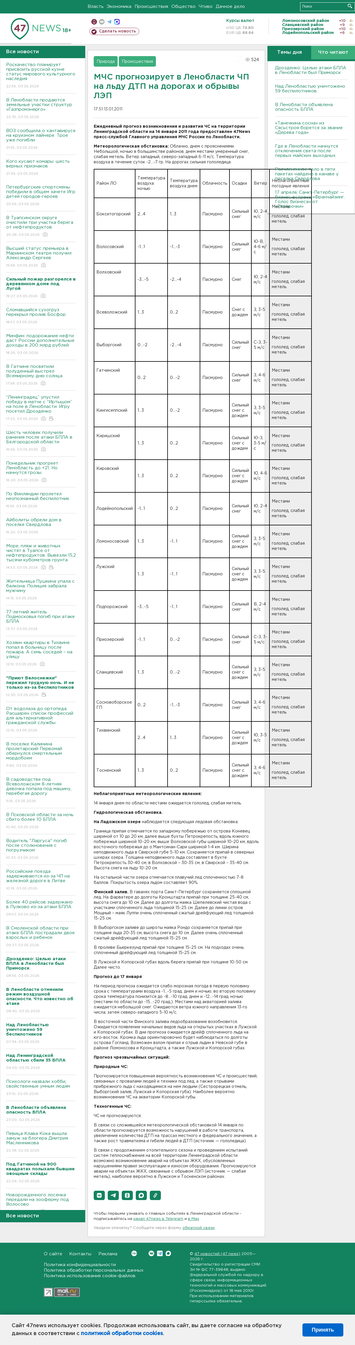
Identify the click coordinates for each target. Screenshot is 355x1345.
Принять (323, 1330)
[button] (99, 1195)
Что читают (333, 52)
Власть (96, 6)
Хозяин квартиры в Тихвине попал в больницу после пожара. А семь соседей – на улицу (41, 654)
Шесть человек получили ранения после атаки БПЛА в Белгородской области (41, 441)
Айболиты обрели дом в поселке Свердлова (41, 526)
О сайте (53, 1254)
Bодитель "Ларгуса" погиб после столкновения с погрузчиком (41, 849)
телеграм (109, 22)
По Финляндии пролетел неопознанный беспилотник (41, 500)
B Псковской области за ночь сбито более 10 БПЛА (41, 821)
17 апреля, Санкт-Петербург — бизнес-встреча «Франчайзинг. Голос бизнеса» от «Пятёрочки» (310, 199)
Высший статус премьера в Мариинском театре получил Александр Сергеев (41, 257)
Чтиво (206, 6)
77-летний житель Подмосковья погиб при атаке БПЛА (41, 620)
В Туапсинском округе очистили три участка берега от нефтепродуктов (41, 226)
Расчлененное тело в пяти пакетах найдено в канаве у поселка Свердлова (307, 174)
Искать (350, 6)
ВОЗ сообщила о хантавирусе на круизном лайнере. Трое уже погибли (41, 139)
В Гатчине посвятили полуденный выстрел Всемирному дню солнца (41, 375)
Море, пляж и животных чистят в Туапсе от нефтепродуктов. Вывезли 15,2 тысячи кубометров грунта (41, 557)
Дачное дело (230, 6)
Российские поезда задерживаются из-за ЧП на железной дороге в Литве (41, 880)
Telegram (160, 1253)
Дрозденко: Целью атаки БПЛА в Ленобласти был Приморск (310, 70)
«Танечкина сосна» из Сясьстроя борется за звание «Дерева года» (309, 127)
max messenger (117, 22)
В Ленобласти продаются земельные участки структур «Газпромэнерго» (41, 109)
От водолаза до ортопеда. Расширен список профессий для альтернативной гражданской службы (41, 720)
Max (168, 1253)
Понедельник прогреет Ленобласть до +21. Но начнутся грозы (41, 472)
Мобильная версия (94, 22)
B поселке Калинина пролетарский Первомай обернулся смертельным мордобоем (41, 755)
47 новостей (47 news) (217, 1254)
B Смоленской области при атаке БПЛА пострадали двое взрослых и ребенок (41, 937)
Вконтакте (134, 1253)
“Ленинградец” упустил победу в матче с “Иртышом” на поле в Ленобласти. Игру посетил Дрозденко (41, 408)
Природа (106, 61)
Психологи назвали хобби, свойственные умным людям (41, 1088)
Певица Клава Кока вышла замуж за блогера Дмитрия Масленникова (41, 1142)
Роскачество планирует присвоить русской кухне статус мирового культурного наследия (41, 76)
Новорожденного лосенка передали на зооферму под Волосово (41, 1203)
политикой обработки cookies (122, 1333)
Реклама (107, 1254)
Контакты (80, 1254)
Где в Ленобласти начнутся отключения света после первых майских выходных (306, 150)
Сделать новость (117, 31)
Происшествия (151, 6)
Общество (183, 6)
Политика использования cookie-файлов (89, 1276)
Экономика (119, 6)
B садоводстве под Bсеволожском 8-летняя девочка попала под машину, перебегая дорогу (41, 791)
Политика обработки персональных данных (94, 1270)
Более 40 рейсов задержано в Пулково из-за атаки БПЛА (41, 908)
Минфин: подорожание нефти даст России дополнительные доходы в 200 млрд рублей (41, 344)
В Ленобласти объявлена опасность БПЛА (304, 107)
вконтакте (102, 22)
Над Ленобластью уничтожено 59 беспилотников (310, 88)
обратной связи (198, 1228)
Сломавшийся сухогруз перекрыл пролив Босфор (41, 316)
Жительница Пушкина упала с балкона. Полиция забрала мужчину (41, 590)
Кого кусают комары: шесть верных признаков (41, 168)
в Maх (193, 1219)
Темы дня (289, 52)
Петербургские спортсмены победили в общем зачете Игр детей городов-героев (41, 196)
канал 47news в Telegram (158, 1219)
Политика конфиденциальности (80, 1265)
